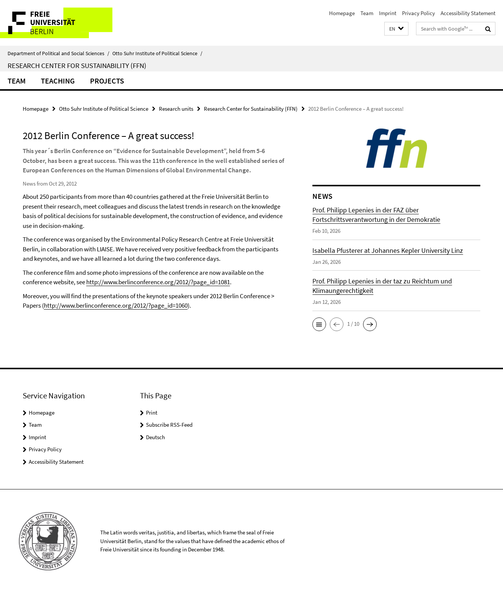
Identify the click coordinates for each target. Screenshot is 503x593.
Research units (176, 108)
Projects (107, 80)
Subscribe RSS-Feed (169, 424)
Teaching (58, 80)
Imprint (387, 13)
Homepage (342, 13)
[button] (396, 29)
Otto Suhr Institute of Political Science (157, 53)
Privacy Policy (418, 13)
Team (366, 13)
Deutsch (155, 437)
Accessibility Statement (468, 13)
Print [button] (151, 412)
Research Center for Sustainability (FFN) (77, 65)
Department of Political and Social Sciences (58, 53)
